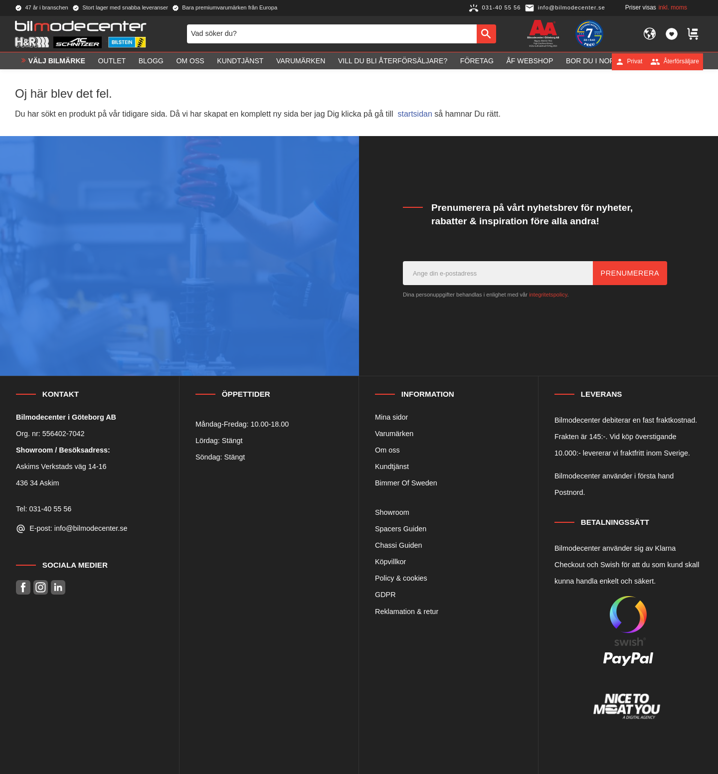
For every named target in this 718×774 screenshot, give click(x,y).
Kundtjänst (392, 466)
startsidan (415, 114)
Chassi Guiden (398, 545)
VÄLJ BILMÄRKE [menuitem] (56, 61)
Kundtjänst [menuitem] (240, 61)
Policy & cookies (401, 578)
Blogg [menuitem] (151, 61)
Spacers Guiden (400, 529)
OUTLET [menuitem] (112, 61)
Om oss (387, 450)
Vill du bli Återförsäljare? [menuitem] (392, 61)
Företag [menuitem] (477, 61)
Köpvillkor (390, 562)
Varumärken (394, 434)
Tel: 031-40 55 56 (43, 509)
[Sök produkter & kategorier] (332, 33)
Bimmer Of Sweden (406, 483)
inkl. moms (673, 7)
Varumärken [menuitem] (300, 61)
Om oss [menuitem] (190, 61)
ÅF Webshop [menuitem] (529, 61)
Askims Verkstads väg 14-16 (61, 466)
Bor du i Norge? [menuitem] (597, 61)
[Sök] (486, 33)
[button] (672, 34)
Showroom (392, 512)
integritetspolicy (548, 295)
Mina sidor (391, 417)
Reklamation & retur (406, 612)
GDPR (385, 595)
